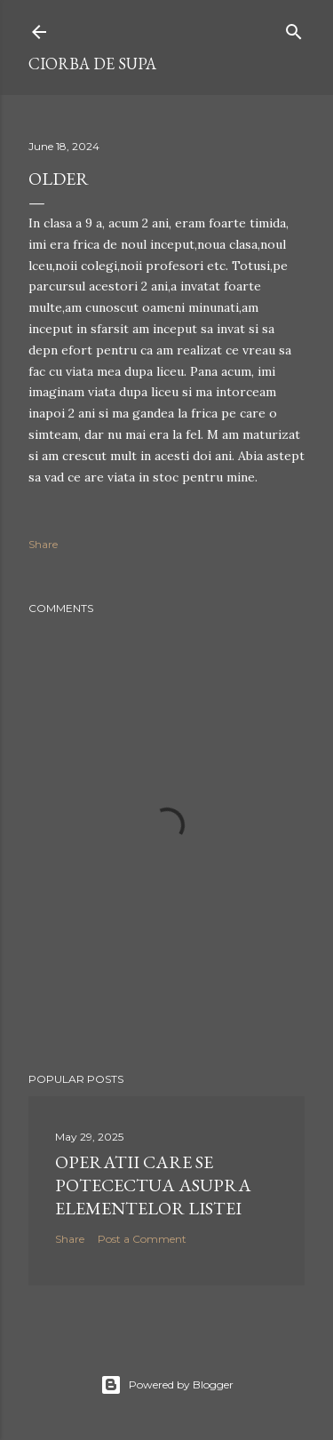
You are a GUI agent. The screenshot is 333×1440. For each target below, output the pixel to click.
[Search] (294, 28)
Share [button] (43, 544)
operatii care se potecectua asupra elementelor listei (153, 1185)
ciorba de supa (92, 63)
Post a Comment (142, 1238)
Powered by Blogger (167, 1385)
